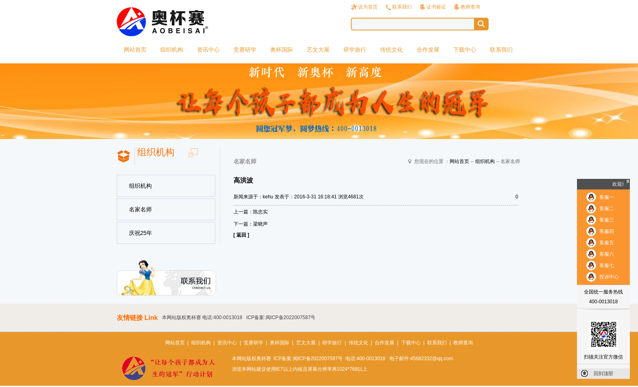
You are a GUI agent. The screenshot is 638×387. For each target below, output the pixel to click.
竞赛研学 (245, 49)
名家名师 (140, 209)
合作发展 (428, 49)
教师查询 (470, 7)
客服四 (606, 231)
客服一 (606, 197)
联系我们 (402, 7)
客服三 (606, 220)
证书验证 (436, 7)
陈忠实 (260, 212)
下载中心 (464, 49)
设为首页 (368, 7)
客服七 (606, 265)
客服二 (606, 208)
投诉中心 (609, 277)
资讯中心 (208, 49)
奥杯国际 (281, 49)
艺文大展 (318, 49)
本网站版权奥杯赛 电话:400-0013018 (202, 317)
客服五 (606, 243)
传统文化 (391, 49)
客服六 (606, 254)
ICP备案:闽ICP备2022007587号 (280, 317)
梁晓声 (260, 224)
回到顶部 (603, 373)
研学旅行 (354, 49)
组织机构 (171, 49)
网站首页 (135, 49)
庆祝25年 (141, 233)
